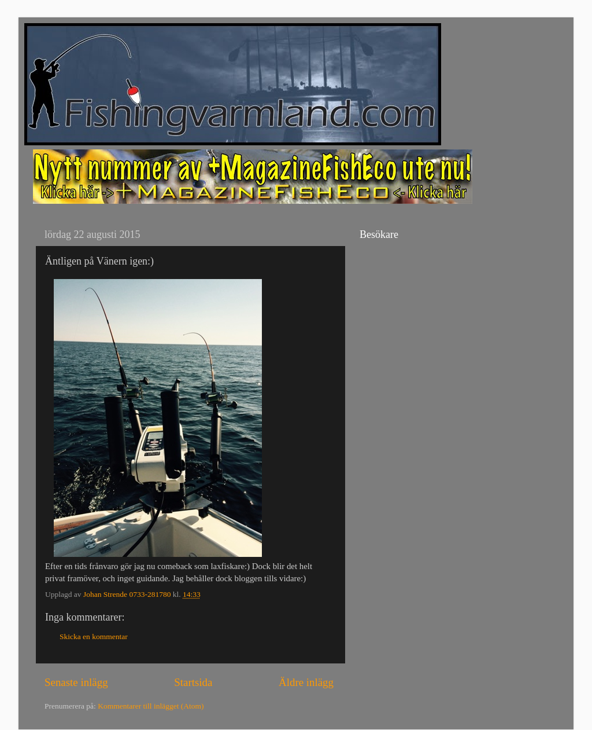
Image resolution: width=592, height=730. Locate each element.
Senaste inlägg (76, 682)
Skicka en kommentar (94, 636)
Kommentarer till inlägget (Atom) (151, 706)
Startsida (193, 682)
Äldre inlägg (306, 682)
